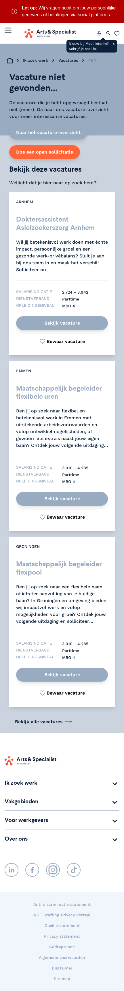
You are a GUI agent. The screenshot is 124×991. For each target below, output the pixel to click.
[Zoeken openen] (108, 33)
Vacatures (68, 60)
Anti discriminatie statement (62, 904)
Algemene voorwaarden (62, 957)
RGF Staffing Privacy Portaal (62, 915)
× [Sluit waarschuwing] (113, 8)
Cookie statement (62, 925)
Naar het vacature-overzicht (48, 132)
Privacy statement (62, 936)
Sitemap (62, 978)
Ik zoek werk (35, 60)
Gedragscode (62, 947)
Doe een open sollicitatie (44, 152)
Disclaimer (62, 968)
